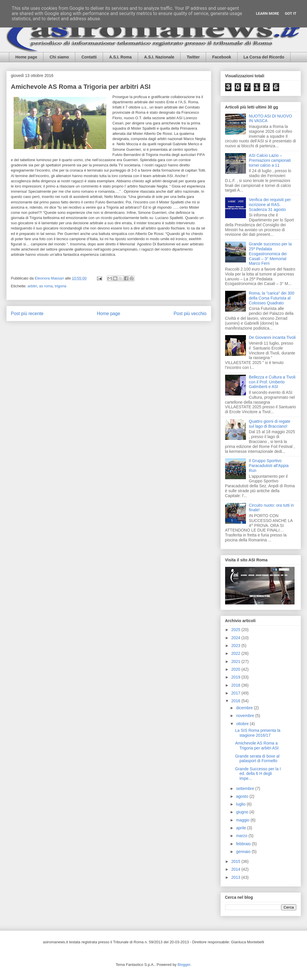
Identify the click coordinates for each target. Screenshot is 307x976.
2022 (236, 653)
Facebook (221, 57)
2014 (236, 869)
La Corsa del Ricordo (264, 57)
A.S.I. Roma (120, 57)
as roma (46, 286)
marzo (242, 835)
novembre (245, 715)
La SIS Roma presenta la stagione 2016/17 (257, 733)
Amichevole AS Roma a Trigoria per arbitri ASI (257, 745)
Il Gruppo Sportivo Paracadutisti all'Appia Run (268, 465)
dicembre (245, 707)
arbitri (32, 286)
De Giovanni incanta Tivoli (272, 337)
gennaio (244, 851)
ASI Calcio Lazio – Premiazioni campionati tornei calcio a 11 (270, 160)
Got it (290, 13)
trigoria (60, 286)
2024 (236, 637)
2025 (236, 629)
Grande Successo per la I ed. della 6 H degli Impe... (258, 774)
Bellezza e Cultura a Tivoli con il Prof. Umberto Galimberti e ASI (272, 382)
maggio (243, 820)
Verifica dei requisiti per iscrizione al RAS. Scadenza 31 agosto (270, 204)
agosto (242, 796)
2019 (236, 677)
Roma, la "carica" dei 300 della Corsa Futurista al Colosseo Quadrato (271, 298)
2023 (236, 645)
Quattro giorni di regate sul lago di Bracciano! (269, 424)
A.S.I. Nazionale (159, 57)
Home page (26, 57)
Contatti (89, 57)
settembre (245, 788)
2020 (236, 669)
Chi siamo (59, 57)
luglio (241, 804)
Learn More (267, 13)
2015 (236, 861)
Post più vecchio (190, 313)
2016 (236, 701)
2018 (236, 685)
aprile (241, 828)
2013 (236, 877)
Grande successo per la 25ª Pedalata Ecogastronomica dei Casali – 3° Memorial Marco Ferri (270, 254)
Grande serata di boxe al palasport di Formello (257, 758)
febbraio (244, 843)
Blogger (184, 964)
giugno (242, 812)
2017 (236, 693)
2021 (236, 661)
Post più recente (27, 313)
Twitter (193, 57)
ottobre (243, 723)
